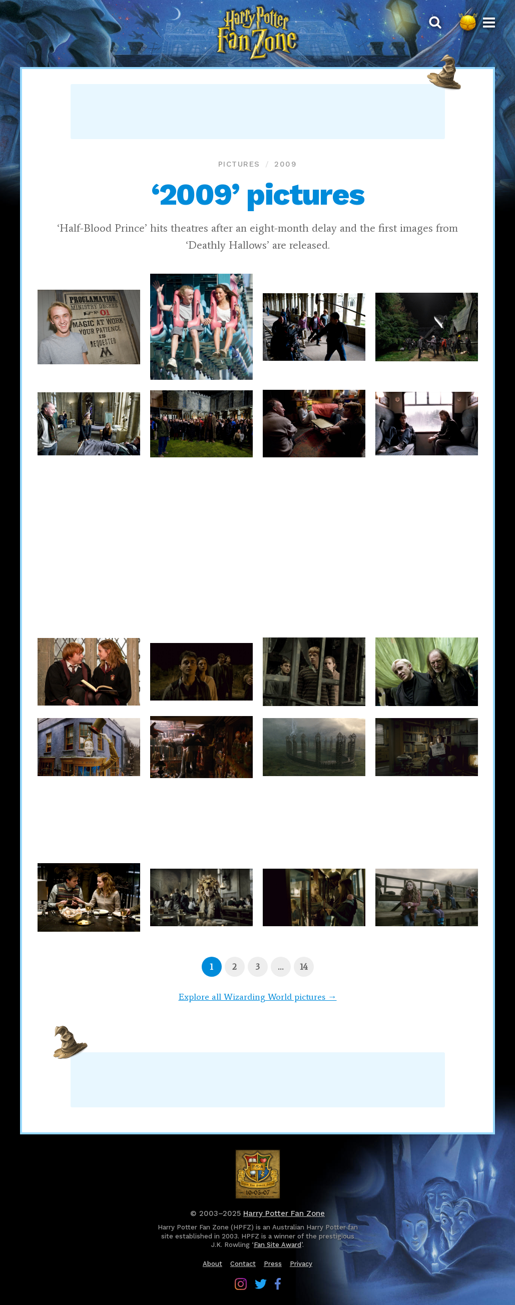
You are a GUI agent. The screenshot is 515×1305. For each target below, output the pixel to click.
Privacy (301, 1263)
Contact (243, 1263)
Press (273, 1263)
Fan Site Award (277, 1244)
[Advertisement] (258, 111)
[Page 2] (235, 967)
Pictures (239, 164)
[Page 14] (304, 967)
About (212, 1263)
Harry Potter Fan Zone (284, 1213)
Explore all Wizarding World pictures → (258, 996)
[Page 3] (258, 967)
